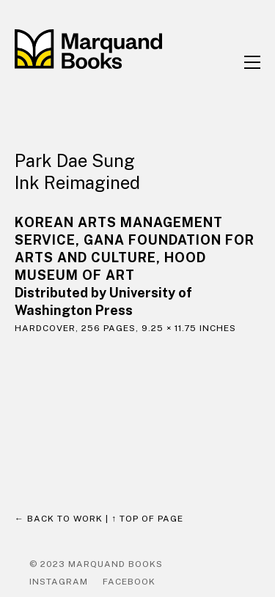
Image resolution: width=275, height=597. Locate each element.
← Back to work (59, 518)
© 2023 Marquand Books (96, 564)
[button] (252, 62)
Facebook (129, 581)
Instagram (58, 581)
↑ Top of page (147, 518)
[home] (107, 49)
